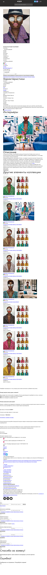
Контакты (19, 460)
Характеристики (6, 76)
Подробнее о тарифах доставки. (7, 417)
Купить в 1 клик (22, 75)
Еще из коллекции (23, 76)
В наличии (9, 461)
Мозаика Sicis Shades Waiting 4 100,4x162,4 (12, 250)
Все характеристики (8, 68)
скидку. (13, 523)
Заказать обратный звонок (9, 484)
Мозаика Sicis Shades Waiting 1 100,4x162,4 (12, 224)
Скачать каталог (7, 110)
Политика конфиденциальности (10, 488)
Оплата (25, 461)
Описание (17, 76)
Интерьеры (12, 76)
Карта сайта (5, 496)
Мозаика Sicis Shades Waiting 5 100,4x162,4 (12, 327)
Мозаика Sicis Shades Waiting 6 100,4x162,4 (12, 198)
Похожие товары (31, 76)
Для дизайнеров (25, 460)
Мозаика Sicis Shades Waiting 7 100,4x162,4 (12, 353)
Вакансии (29, 461)
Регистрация (2, 505)
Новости (5, 460)
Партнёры (21, 461)
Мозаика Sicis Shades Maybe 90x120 (11, 301)
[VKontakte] (4, 499)
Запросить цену (6, 75)
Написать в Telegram (14, 485)
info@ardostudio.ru (7, 482)
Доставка (5, 461)
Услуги (17, 461)
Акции (30, 460)
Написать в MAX (6, 485)
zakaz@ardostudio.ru (7, 477)
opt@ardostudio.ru (7, 475)
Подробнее (5, 170)
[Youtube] (11, 499)
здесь (33, 163)
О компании (9, 460)
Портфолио (14, 460)
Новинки (14, 461)
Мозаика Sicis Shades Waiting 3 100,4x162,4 (12, 276)
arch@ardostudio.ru (7, 480)
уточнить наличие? (8, 49)
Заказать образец (30, 75)
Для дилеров (34, 461)
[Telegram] (8, 499)
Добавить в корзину (14, 75)
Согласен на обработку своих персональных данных (12, 511)
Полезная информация (37, 460)
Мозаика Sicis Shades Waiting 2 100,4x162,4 (12, 379)
